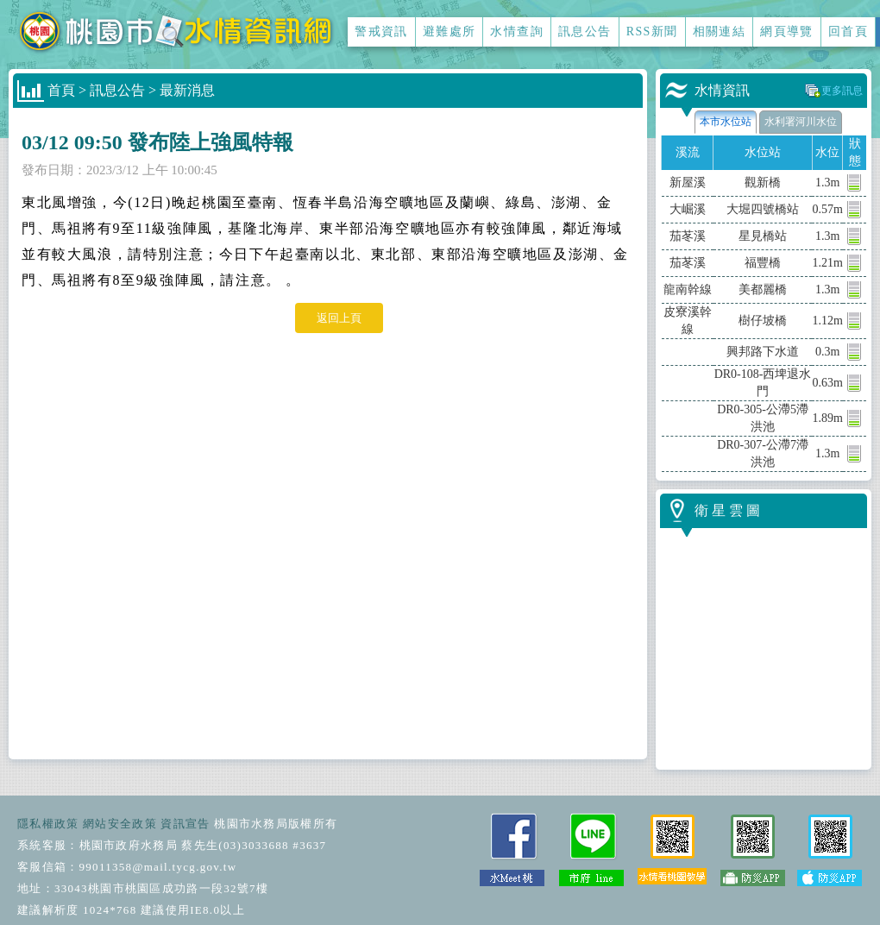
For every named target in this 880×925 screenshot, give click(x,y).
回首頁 (848, 31)
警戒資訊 (381, 31)
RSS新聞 (652, 31)
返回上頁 (339, 317)
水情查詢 (517, 31)
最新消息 (187, 90)
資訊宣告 (185, 823)
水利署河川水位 (800, 122)
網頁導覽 (787, 31)
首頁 (61, 90)
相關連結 (719, 31)
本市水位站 (725, 122)
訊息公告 (585, 31)
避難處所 (449, 31)
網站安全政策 (120, 823)
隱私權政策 (48, 823)
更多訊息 (842, 91)
